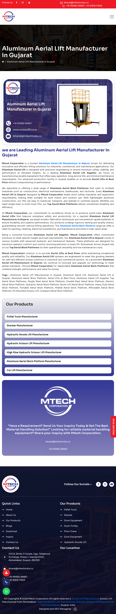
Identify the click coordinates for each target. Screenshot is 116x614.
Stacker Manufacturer (20, 325)
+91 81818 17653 (94, 5)
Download (11, 531)
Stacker (68, 515)
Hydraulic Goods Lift (75, 542)
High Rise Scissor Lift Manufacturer (56, 602)
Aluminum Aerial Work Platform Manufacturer (34, 361)
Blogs (9, 526)
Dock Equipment (73, 536)
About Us (11, 515)
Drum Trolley (71, 526)
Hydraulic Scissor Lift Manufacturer (28, 343)
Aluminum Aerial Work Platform (77, 225)
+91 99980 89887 (75, 5)
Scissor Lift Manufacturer (85, 598)
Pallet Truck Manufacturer (22, 316)
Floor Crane (70, 531)
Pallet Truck (70, 509)
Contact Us (12, 542)
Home (9, 509)
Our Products (13, 520)
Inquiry (9, 536)
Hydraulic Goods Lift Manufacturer (28, 334)
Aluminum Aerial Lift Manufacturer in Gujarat (64, 163)
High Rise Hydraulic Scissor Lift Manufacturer (34, 352)
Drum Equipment (73, 520)
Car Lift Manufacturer (19, 370)
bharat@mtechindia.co (76, 2)
